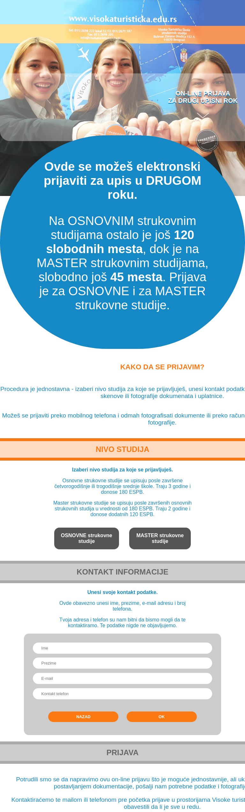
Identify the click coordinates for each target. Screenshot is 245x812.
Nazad (83, 716)
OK (162, 716)
